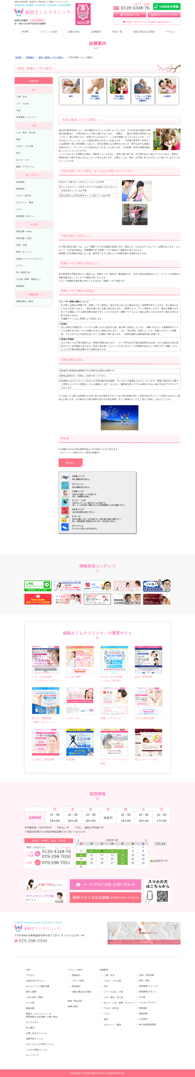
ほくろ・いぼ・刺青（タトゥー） (120, 1002)
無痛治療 (30, 1008)
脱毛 (106, 1019)
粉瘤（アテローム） (25, 166)
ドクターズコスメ (147, 1002)
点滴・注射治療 (146, 975)
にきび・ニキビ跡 (24, 146)
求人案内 (30, 1027)
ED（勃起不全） (24, 272)
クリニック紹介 (49, 31)
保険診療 (143, 1013)
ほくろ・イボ (22, 160)
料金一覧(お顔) (75, 1000)
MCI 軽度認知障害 (147, 1024)
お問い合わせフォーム (36, 1033)
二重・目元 (21, 97)
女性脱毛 (20, 182)
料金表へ (70, 462)
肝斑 (18, 139)
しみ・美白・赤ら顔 (25, 132)
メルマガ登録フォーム (36, 1049)
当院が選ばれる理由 (144, 31)
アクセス (170, 31)
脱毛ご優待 (31, 991)
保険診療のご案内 (24, 301)
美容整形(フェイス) (148, 986)
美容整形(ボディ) (147, 991)
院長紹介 (76, 975)
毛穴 (18, 153)
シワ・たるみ (22, 103)
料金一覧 (117, 31)
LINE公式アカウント (36, 980)
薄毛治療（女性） (24, 238)
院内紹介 (76, 986)
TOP (28, 969)
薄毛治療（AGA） (24, 231)
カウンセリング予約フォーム (40, 1044)
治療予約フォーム (34, 1038)
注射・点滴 (21, 245)
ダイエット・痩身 (24, 202)
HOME (25, 31)
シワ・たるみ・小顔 (113, 991)
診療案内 (96, 31)
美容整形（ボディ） (25, 216)
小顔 (18, 110)
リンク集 (30, 1002)
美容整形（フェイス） (27, 117)
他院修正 (20, 286)
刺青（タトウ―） (24, 252)
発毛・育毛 (144, 980)
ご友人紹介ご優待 (34, 997)
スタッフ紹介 (78, 980)
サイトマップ (32, 1055)
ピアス (19, 265)
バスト (19, 209)
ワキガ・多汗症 (23, 195)
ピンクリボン (32, 1022)
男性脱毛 (20, 189)
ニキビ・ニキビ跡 (112, 980)
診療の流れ (74, 31)
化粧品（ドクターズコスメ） (30, 259)
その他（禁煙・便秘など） (29, 279)
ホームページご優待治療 (37, 986)
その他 (142, 997)
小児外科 (143, 1019)
